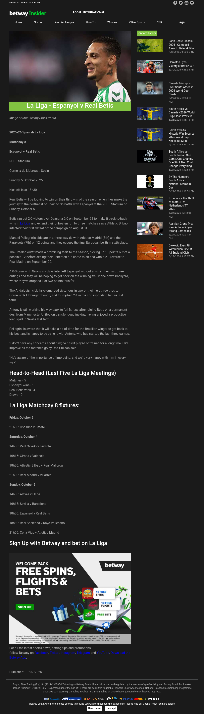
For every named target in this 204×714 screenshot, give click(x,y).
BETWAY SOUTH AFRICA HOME (24, 2)
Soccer (38, 22)
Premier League (64, 22)
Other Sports (137, 22)
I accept (111, 708)
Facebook (41, 653)
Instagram (68, 653)
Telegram (83, 653)
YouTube (103, 653)
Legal (181, 22)
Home (18, 22)
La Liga (25, 223)
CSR (159, 22)
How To (90, 22)
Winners (112, 22)
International (94, 12)
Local (77, 12)
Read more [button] (94, 708)
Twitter (54, 653)
